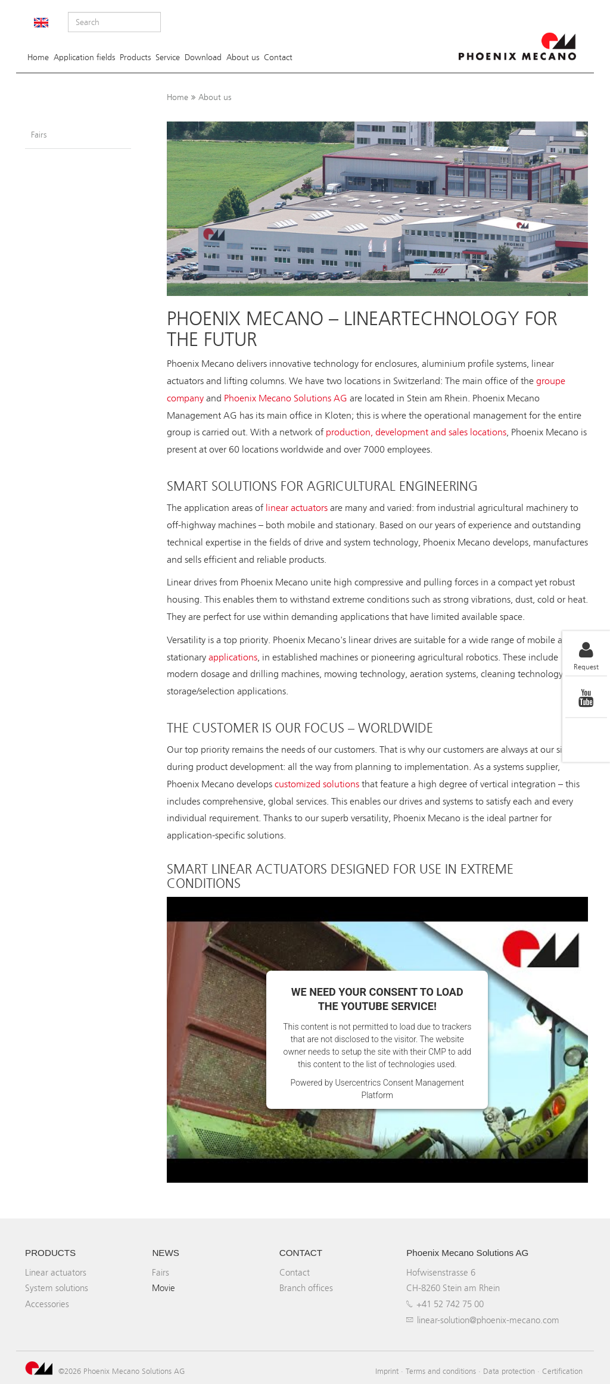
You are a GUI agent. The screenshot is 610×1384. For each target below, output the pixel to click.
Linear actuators (55, 1272)
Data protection (509, 1371)
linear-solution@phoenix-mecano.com (488, 1320)
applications (232, 657)
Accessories (47, 1304)
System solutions (56, 1287)
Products (135, 57)
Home (38, 57)
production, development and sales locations (416, 432)
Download (203, 57)
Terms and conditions (441, 1371)
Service (167, 57)
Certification (562, 1371)
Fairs (38, 135)
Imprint (387, 1371)
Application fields (84, 57)
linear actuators (297, 507)
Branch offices (306, 1287)
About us (242, 57)
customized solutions (317, 784)
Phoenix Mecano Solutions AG (285, 398)
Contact (278, 57)
